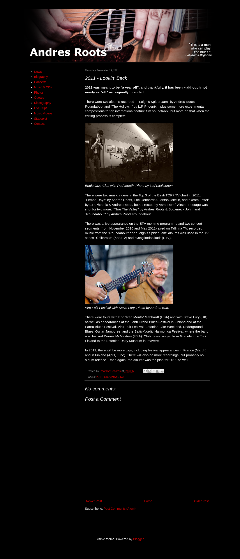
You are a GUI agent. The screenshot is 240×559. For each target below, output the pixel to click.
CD (106, 377)
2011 (99, 377)
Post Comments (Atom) (120, 508)
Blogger (138, 539)
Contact (39, 123)
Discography (42, 103)
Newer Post (94, 501)
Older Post (201, 501)
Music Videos (43, 113)
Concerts (40, 82)
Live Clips (41, 108)
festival (113, 377)
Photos (39, 92)
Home (148, 501)
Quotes (39, 97)
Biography (41, 76)
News (38, 71)
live (122, 377)
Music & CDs (43, 87)
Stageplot (40, 118)
